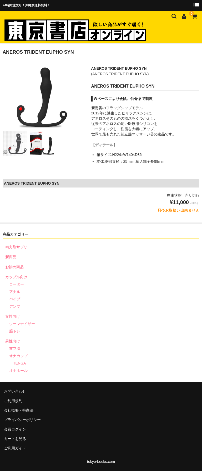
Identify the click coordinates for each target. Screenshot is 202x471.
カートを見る (15, 439)
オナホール (18, 370)
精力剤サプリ (16, 247)
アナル (14, 292)
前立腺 (14, 348)
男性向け (12, 341)
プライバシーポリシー (22, 420)
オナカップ (18, 356)
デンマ (14, 306)
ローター (16, 284)
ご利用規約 (13, 401)
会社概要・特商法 (18, 410)
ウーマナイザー (22, 324)
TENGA (19, 363)
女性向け (12, 316)
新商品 (10, 257)
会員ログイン (15, 429)
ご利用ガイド (15, 448)
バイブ (14, 299)
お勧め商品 (14, 267)
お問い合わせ (15, 391)
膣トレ (14, 331)
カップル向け (16, 277)
